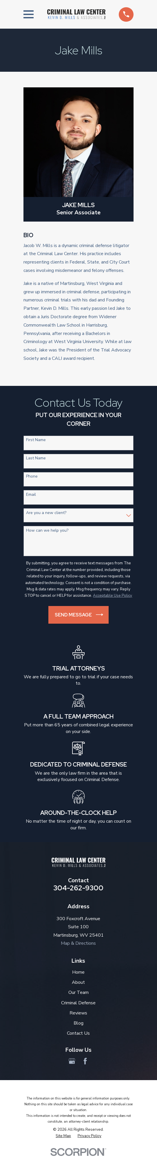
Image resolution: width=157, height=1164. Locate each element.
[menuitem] (63, 1136)
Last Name (36, 458)
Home (78, 972)
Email (31, 494)
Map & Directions (78, 943)
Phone (32, 476)
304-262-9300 (78, 887)
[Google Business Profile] (72, 1061)
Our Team (78, 992)
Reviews (78, 1013)
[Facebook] (85, 1061)
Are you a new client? (46, 513)
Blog (78, 1023)
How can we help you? (47, 530)
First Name (36, 440)
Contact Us (78, 1033)
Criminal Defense (78, 1003)
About (78, 982)
